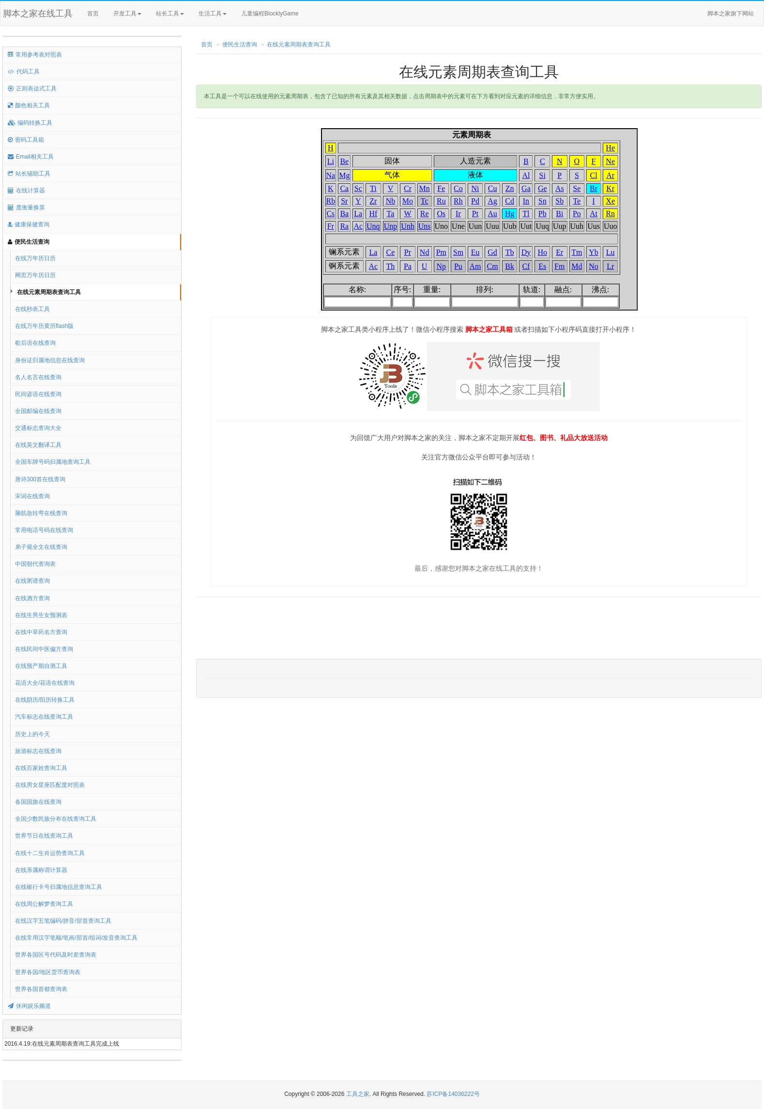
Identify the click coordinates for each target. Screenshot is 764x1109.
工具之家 (357, 1094)
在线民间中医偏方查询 (44, 649)
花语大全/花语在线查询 (45, 683)
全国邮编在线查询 (38, 411)
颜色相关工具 (29, 105)
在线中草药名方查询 (41, 632)
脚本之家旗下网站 (730, 13)
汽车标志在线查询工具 (44, 716)
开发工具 (127, 13)
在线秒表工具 (32, 309)
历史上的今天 (32, 734)
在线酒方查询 (32, 598)
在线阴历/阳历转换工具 (45, 699)
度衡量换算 (26, 207)
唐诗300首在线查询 (40, 479)
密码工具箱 (26, 139)
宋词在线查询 (32, 496)
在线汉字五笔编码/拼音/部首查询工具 (63, 920)
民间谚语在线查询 (38, 394)
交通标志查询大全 (38, 428)
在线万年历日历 (35, 258)
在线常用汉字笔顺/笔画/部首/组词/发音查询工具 (76, 937)
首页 (93, 13)
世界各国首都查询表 (41, 989)
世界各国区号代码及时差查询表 (55, 954)
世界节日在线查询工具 (44, 835)
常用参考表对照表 (35, 54)
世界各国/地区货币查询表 (47, 972)
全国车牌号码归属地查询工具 (53, 461)
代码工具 (24, 71)
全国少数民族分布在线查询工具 (55, 818)
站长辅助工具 (29, 173)
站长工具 (170, 13)
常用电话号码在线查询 (44, 530)
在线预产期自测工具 (41, 666)
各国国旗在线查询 (38, 801)
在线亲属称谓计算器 (41, 870)
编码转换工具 (30, 122)
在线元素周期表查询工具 (49, 292)
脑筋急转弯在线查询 (41, 513)
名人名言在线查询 (38, 377)
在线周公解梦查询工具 (44, 904)
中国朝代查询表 (35, 564)
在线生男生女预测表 (41, 615)
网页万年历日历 (35, 275)
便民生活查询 (28, 241)
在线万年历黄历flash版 (44, 326)
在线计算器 (26, 190)
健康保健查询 (28, 224)
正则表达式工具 (32, 88)
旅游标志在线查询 (38, 751)
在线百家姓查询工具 (41, 768)
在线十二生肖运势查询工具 (50, 853)
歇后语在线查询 (35, 343)
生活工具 (213, 13)
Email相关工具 (31, 156)
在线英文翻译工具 (38, 445)
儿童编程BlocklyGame (278, 14)
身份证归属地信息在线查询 (50, 360)
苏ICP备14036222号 (453, 1094)
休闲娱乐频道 (29, 1006)
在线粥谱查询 (32, 580)
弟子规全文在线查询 (41, 547)
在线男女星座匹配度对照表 (50, 785)
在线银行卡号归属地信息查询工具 (58, 887)
